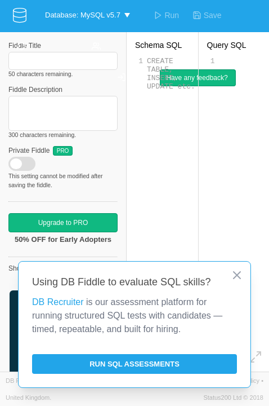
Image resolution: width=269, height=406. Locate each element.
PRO (63, 151)
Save (207, 15)
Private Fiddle (40, 151)
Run (167, 15)
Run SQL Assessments (134, 364)
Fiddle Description (35, 90)
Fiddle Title (24, 46)
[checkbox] (21, 164)
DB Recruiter (58, 302)
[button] (86, 15)
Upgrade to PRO (63, 223)
